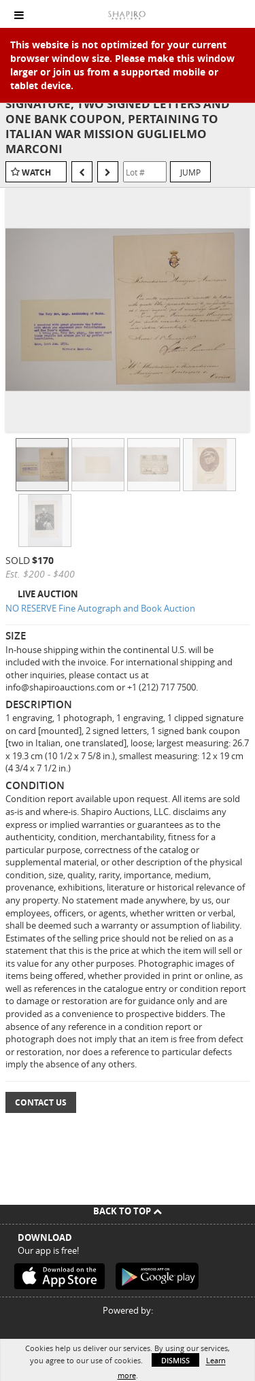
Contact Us (41, 1102)
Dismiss (175, 1360)
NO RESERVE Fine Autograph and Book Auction (100, 608)
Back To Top (127, 1211)
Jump (190, 172)
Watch (36, 172)
